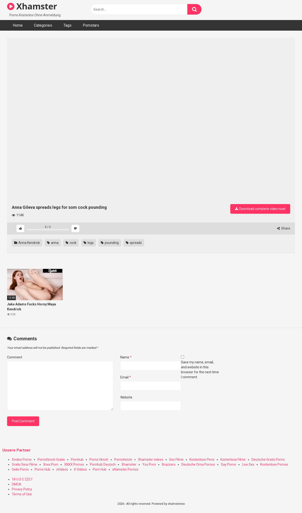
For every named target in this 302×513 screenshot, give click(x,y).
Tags (67, 25)
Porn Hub (99, 469)
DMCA (16, 484)
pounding (110, 243)
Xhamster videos (150, 459)
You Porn (149, 464)
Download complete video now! (260, 209)
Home (18, 25)
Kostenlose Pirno (201, 459)
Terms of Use (22, 494)
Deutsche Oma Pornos (198, 464)
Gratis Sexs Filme (24, 464)
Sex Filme (176, 459)
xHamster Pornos (125, 469)
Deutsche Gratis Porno (268, 459)
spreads (134, 243)
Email (125, 377)
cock (71, 243)
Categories (43, 25)
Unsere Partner (16, 450)
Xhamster (32, 6)
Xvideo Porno (22, 459)
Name (126, 357)
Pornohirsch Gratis (51, 459)
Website (126, 397)
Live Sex (248, 464)
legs (89, 243)
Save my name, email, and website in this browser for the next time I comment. (200, 369)
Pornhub (77, 459)
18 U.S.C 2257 (22, 479)
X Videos (80, 469)
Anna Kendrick (27, 243)
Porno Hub (42, 469)
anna (53, 243)
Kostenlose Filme (233, 459)
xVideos (62, 469)
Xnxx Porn (50, 464)
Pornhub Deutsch (103, 464)
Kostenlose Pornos (274, 464)
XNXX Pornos (74, 464)
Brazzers (169, 464)
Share (283, 228)
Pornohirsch (123, 459)
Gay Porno (228, 464)
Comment (14, 357)
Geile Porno (20, 469)
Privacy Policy (22, 489)
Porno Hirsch (98, 459)
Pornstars (91, 25)
